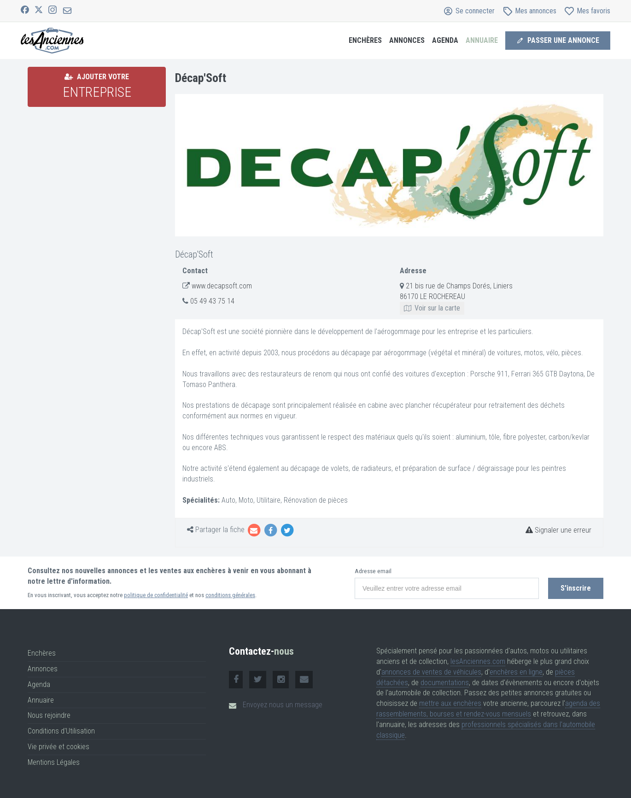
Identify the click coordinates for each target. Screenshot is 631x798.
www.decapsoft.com (222, 286)
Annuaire (482, 40)
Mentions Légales (54, 762)
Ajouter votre (97, 86)
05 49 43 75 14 (212, 301)
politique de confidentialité (156, 595)
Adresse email (373, 571)
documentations (445, 682)
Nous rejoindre (49, 715)
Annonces (407, 40)
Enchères (365, 40)
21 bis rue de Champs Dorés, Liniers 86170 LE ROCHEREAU (456, 297)
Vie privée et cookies (58, 746)
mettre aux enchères (450, 703)
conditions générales (230, 595)
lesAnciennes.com (477, 661)
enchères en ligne (516, 672)
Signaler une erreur (558, 530)
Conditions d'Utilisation (61, 731)
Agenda (445, 40)
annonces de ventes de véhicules (431, 672)
